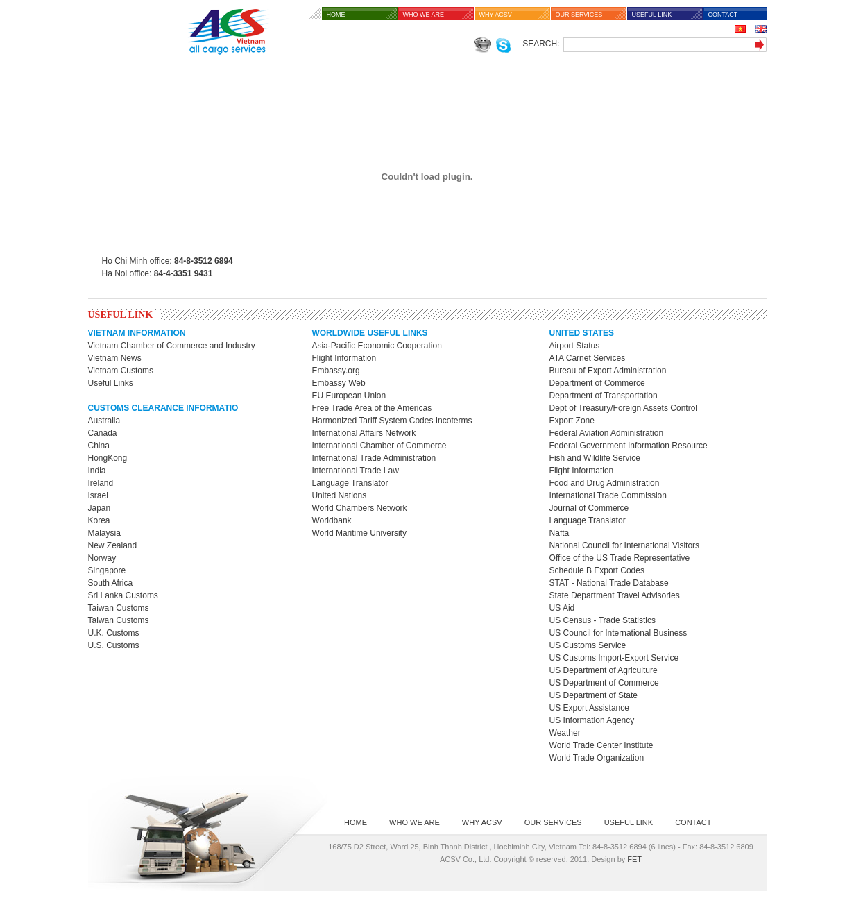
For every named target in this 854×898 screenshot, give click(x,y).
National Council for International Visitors (624, 545)
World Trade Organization (596, 758)
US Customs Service (587, 645)
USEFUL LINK (652, 14)
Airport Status (574, 345)
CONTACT (723, 14)
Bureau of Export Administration (608, 370)
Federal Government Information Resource (628, 445)
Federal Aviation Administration (606, 433)
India (97, 470)
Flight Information (343, 358)
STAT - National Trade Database (609, 583)
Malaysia (104, 533)
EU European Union (348, 395)
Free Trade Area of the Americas (371, 408)
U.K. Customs (113, 633)
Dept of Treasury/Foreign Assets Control (623, 408)
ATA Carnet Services (587, 358)
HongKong (108, 458)
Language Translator (349, 483)
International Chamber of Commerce (378, 445)
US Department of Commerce (604, 683)
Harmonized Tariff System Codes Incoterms (391, 420)
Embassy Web (338, 383)
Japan (99, 508)
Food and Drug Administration (604, 483)
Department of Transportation (603, 395)
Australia (104, 420)
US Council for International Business (618, 633)
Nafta (559, 533)
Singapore (107, 570)
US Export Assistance (589, 708)
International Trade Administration (373, 458)
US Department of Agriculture (603, 670)
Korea (99, 520)
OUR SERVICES (579, 14)
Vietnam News (115, 358)
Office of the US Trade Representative (619, 558)
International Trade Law (354, 470)
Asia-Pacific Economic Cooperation (376, 345)
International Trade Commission (608, 495)
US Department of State (593, 695)
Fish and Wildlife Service (594, 458)
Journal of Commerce (589, 508)
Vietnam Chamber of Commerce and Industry (171, 345)
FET (634, 859)
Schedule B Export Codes (596, 570)
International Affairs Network (363, 433)
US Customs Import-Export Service (614, 658)
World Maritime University (358, 533)
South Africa (110, 583)
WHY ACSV (495, 14)
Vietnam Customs (120, 370)
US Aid (562, 608)
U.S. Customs (113, 645)
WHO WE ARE (424, 14)
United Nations (338, 495)
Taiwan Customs (118, 608)
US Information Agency (592, 720)
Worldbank (331, 520)
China (99, 445)
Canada (102, 433)
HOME (336, 14)
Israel (98, 495)
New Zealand (112, 545)
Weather (565, 733)
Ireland (101, 483)
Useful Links (110, 383)
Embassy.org (335, 370)
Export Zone (572, 420)
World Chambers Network (359, 508)
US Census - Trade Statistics (602, 620)
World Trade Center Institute (601, 745)
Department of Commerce (597, 383)
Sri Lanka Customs (123, 595)
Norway (102, 558)
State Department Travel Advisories (614, 595)
